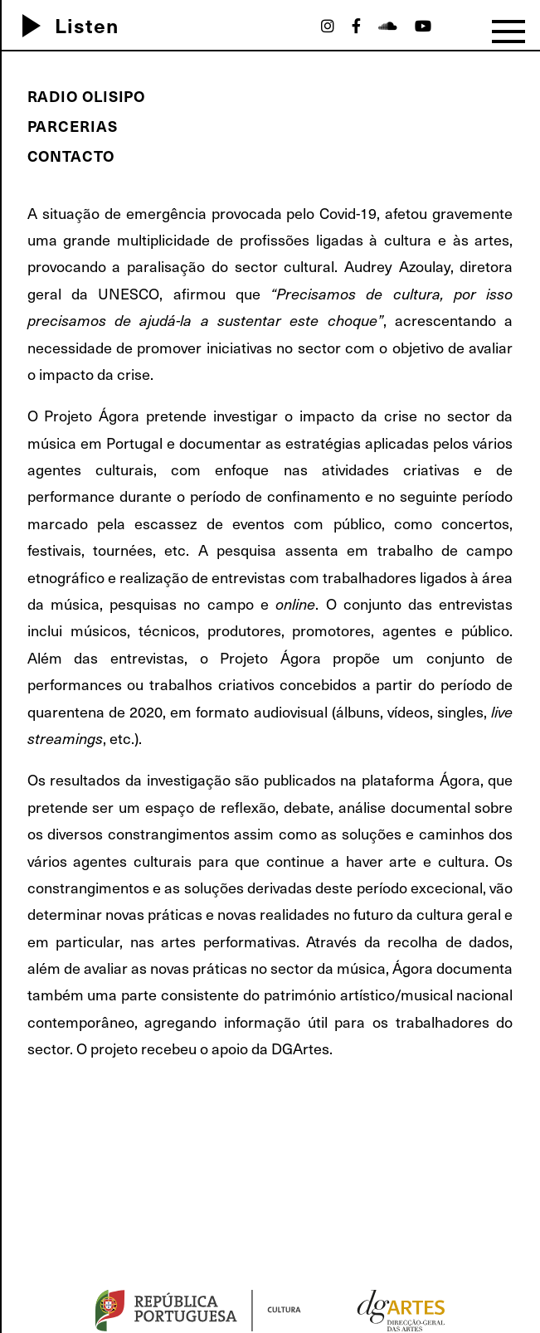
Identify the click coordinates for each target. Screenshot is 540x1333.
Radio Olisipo (86, 95)
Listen (64, 25)
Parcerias (72, 125)
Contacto (70, 155)
